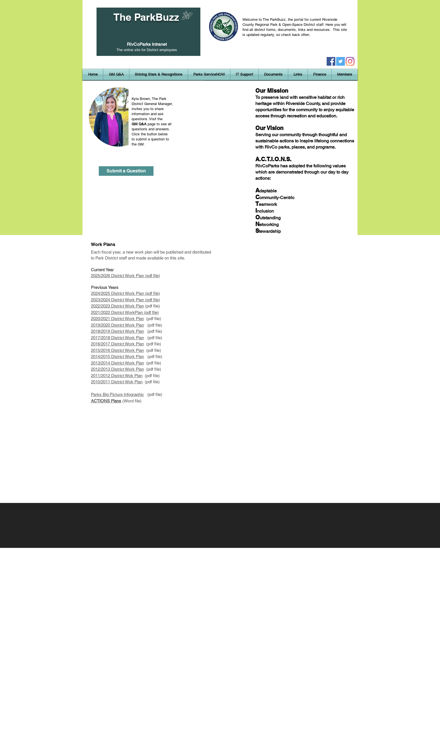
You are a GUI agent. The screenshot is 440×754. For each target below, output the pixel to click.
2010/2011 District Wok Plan (117, 381)
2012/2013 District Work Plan (117, 369)
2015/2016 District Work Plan (117, 350)
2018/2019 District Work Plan (117, 331)
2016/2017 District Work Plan (117, 343)
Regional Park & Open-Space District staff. (290, 24)
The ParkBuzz (146, 17)
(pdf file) (152, 318)
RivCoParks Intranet (147, 44)
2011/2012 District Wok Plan (117, 375)
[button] (158, 74)
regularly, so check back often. (286, 35)
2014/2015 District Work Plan (117, 356)
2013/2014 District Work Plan (117, 363)
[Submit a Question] (126, 171)
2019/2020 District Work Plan (117, 325)
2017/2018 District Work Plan (117, 337)
